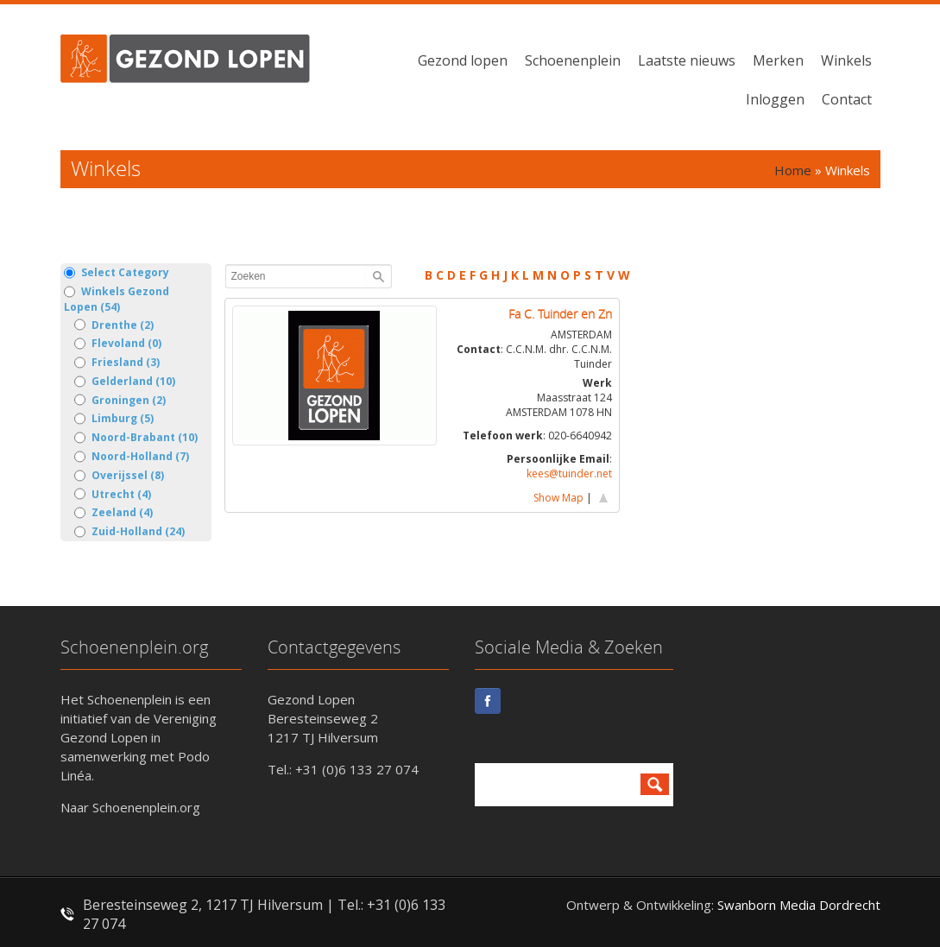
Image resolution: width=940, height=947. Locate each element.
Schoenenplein (573, 60)
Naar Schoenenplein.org (130, 807)
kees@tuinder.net (569, 473)
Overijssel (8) (119, 475)
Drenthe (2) (114, 325)
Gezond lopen (463, 60)
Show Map (558, 497)
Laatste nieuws (686, 60)
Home (792, 170)
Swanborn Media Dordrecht (798, 904)
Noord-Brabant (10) (136, 437)
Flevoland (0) (117, 343)
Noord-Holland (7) (131, 456)
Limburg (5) (114, 418)
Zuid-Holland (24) (129, 532)
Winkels (846, 60)
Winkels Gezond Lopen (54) (116, 299)
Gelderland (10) (124, 381)
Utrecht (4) (112, 494)
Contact (847, 99)
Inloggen (775, 99)
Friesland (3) (117, 362)
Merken (778, 60)
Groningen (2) (120, 400)
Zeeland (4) (113, 513)
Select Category (116, 273)
